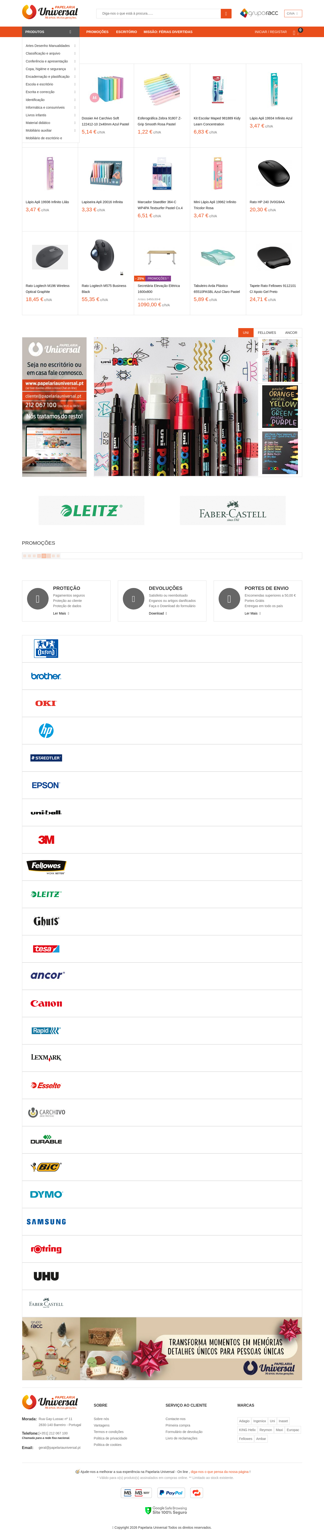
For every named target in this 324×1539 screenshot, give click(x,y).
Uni (246, 333)
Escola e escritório (39, 84)
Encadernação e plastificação (48, 76)
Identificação (35, 100)
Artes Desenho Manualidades (48, 46)
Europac (293, 1430)
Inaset (283, 1421)
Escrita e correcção (40, 92)
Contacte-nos (176, 1419)
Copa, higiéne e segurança (46, 69)
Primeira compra (178, 1425)
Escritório (126, 32)
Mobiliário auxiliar (39, 130)
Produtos (34, 32)
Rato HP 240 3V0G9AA (267, 202)
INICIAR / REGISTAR (271, 32)
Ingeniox (259, 1421)
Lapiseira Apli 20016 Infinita (102, 202)
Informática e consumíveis (45, 107)
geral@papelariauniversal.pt (60, 1447)
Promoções (97, 32)
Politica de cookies (108, 1445)
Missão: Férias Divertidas (168, 32)
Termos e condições (109, 1432)
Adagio (244, 1421)
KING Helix (247, 1430)
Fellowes (267, 333)
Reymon (266, 1430)
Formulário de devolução (184, 1432)
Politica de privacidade (110, 1438)
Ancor (291, 333)
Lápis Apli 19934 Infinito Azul (271, 118)
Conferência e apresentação (47, 61)
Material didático (38, 123)
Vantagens (102, 1425)
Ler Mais (61, 613)
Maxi (279, 1430)
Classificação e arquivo (43, 53)
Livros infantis (36, 115)
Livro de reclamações (182, 1438)
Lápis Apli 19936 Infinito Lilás (47, 202)
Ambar (261, 1439)
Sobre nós (101, 1419)
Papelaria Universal (152, 1527)
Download (158, 613)
